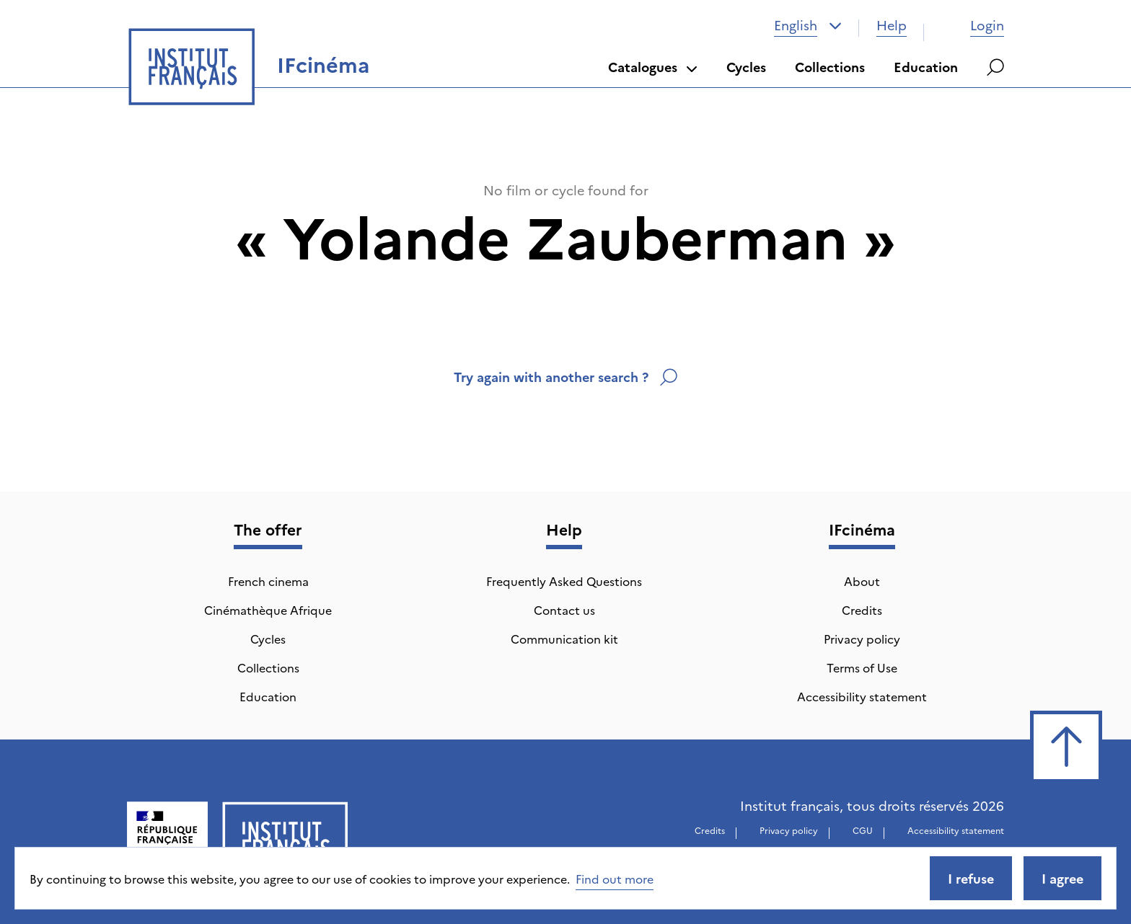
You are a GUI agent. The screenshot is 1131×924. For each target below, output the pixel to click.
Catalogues (652, 67)
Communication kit (564, 639)
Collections (830, 67)
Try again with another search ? (565, 377)
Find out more (614, 879)
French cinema (268, 581)
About (862, 581)
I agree (1062, 878)
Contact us (564, 610)
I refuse (971, 878)
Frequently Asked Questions (564, 581)
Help (891, 25)
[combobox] (808, 25)
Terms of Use (862, 667)
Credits (862, 610)
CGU (863, 830)
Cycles (746, 67)
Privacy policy (862, 639)
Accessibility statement (862, 696)
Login (972, 25)
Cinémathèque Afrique (268, 610)
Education (926, 67)
